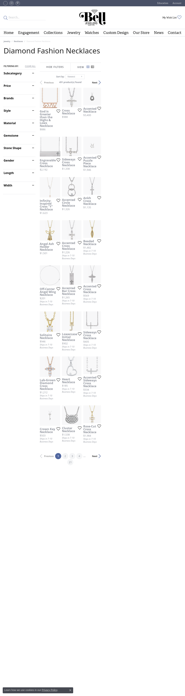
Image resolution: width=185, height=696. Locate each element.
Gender (9, 160)
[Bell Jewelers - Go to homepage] (92, 17)
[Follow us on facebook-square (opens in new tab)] (5, 3)
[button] (162, 3)
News (159, 32)
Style (7, 110)
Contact (174, 32)
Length (9, 172)
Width (8, 185)
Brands (9, 98)
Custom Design (116, 32)
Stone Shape (12, 148)
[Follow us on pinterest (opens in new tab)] (18, 3)
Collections (53, 32)
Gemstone (11, 135)
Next (175, 82)
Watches (92, 32)
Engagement (28, 32)
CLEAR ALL (30, 66)
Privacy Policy (49, 690)
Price (7, 85)
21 (125, 604)
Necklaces (18, 41)
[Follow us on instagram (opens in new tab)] (11, 3)
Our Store (141, 32)
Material (10, 123)
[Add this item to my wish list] (83, 137)
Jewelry (73, 32)
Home (9, 32)
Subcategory (13, 73)
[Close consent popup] (70, 690)
